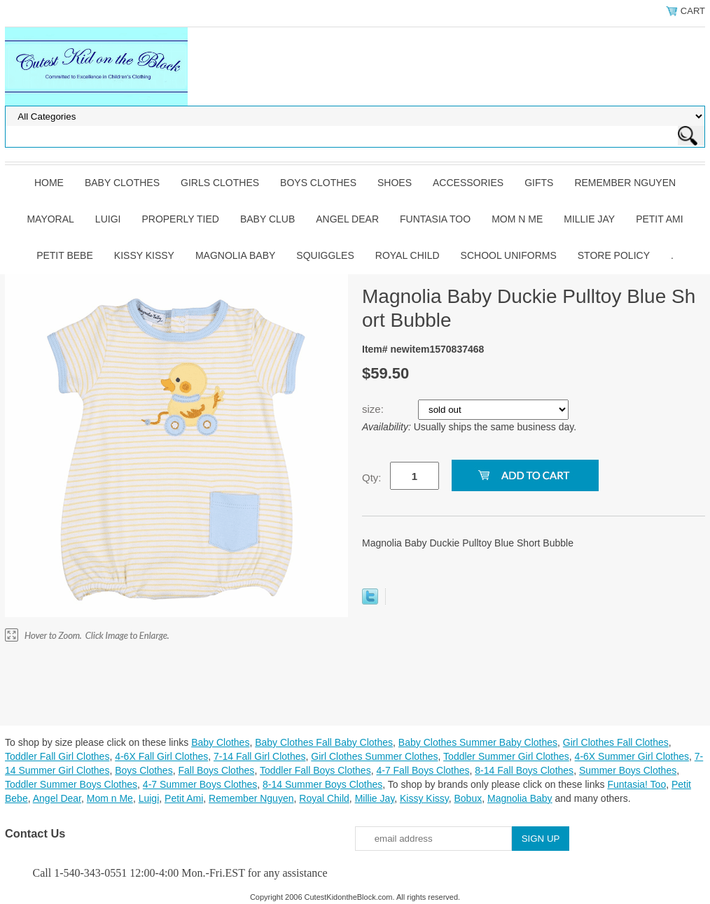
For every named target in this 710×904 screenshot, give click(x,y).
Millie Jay (589, 219)
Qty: (372, 477)
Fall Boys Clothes (216, 770)
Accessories (468, 182)
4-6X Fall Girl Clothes (161, 756)
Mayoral (50, 219)
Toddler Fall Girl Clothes (57, 756)
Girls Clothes (220, 182)
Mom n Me (517, 219)
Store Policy (614, 255)
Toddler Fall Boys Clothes (315, 770)
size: (374, 409)
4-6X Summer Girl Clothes (632, 756)
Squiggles (325, 255)
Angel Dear (347, 219)
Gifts (538, 182)
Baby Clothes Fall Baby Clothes (324, 742)
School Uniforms (509, 255)
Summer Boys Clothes (627, 770)
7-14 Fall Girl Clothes (260, 756)
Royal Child (407, 255)
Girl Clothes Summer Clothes (374, 756)
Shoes (394, 182)
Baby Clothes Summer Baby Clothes (477, 742)
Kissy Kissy (144, 255)
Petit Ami (659, 219)
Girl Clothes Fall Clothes (616, 742)
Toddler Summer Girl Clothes (506, 756)
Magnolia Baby (235, 255)
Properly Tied (179, 219)
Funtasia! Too (636, 784)
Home (49, 182)
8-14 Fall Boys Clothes (524, 770)
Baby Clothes (122, 182)
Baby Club (267, 219)
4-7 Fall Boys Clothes (422, 770)
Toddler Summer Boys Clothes (71, 784)
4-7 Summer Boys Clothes (200, 784)
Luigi (108, 219)
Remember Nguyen (625, 182)
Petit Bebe (64, 255)
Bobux (468, 798)
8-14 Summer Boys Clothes (322, 784)
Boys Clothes (318, 182)
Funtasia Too (435, 219)
